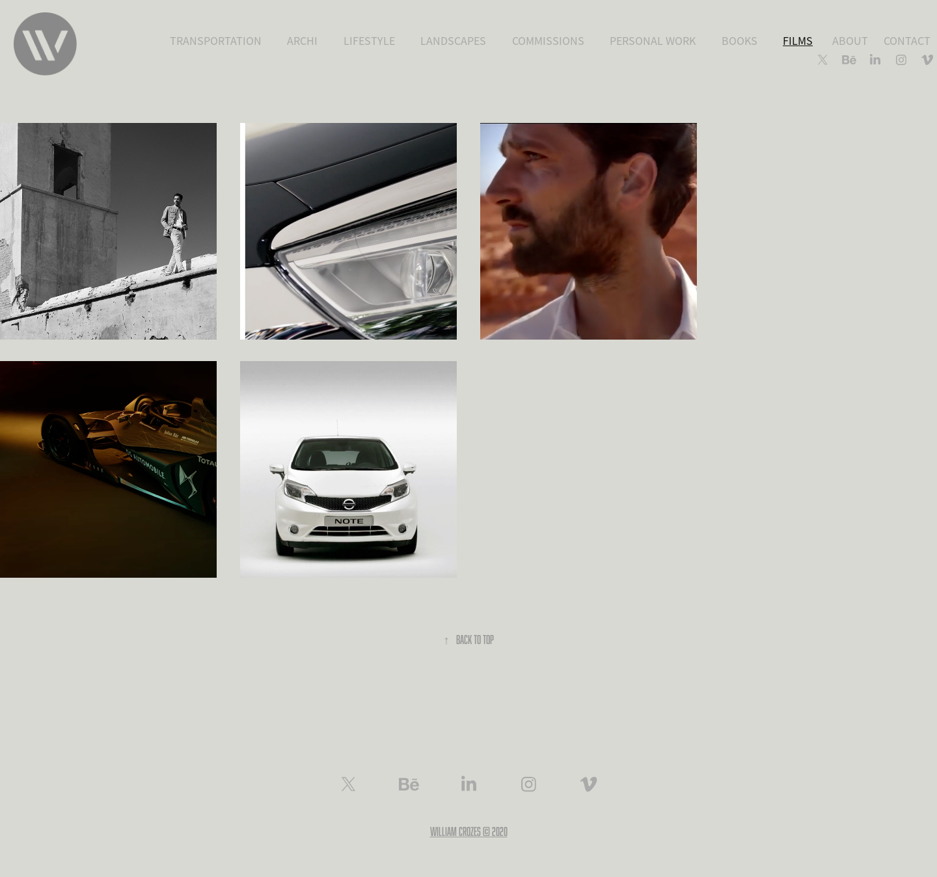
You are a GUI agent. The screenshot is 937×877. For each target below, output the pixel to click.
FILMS (798, 41)
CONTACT (907, 41)
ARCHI (302, 41)
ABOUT (850, 41)
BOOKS (739, 41)
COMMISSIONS (548, 41)
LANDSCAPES (453, 41)
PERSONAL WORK (653, 41)
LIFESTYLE (369, 41)
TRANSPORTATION (216, 41)
